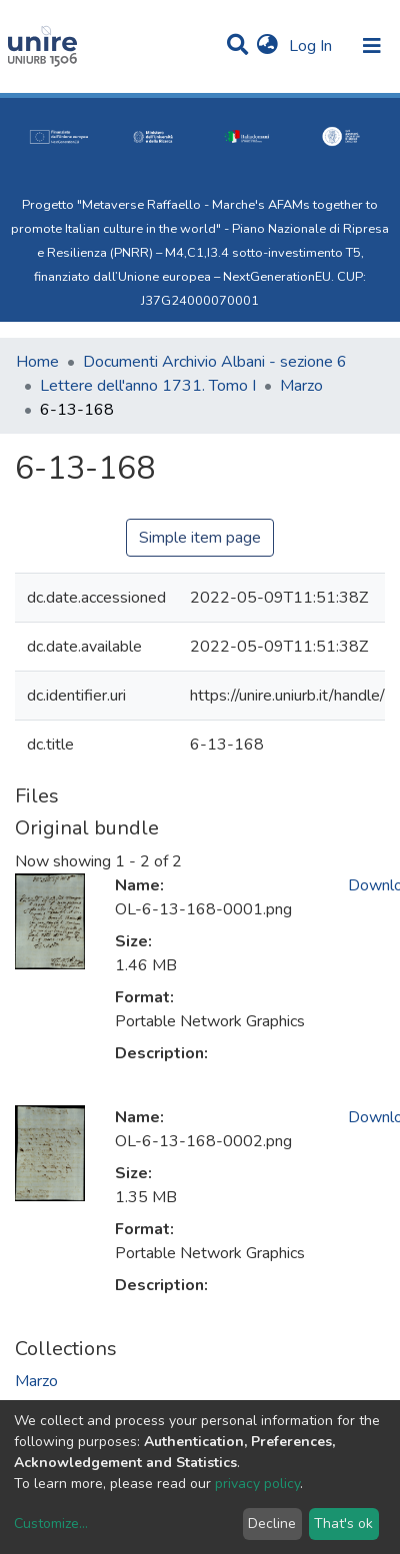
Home (37, 362)
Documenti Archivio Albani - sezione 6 (215, 362)
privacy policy (257, 1483)
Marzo (301, 386)
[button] (267, 46)
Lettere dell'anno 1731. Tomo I (148, 386)
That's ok (343, 1523)
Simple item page (200, 538)
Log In (312, 46)
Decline (272, 1523)
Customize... (51, 1523)
